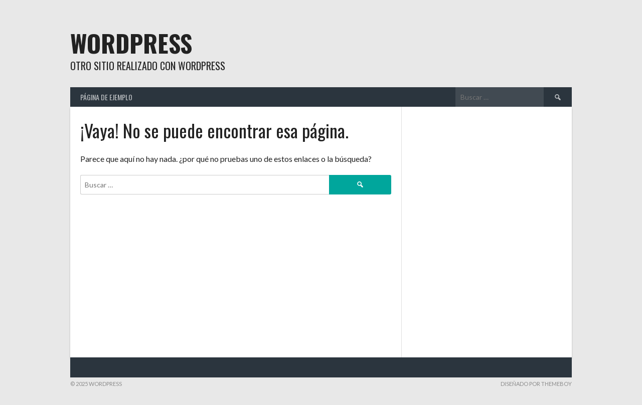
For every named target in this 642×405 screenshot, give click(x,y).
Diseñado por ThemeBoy (536, 383)
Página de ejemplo (106, 97)
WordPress (131, 43)
